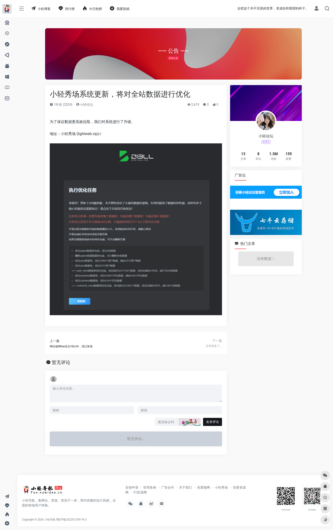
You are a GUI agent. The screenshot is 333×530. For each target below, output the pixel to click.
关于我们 (185, 487)
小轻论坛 (84, 104)
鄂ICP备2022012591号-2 (71, 519)
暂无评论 (61, 362)
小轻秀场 (221, 487)
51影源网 (140, 492)
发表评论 (212, 422)
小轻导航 (50, 519)
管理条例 (149, 487)
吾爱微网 (203, 487)
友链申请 (131, 487)
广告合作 (167, 487)
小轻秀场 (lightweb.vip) (80, 134)
